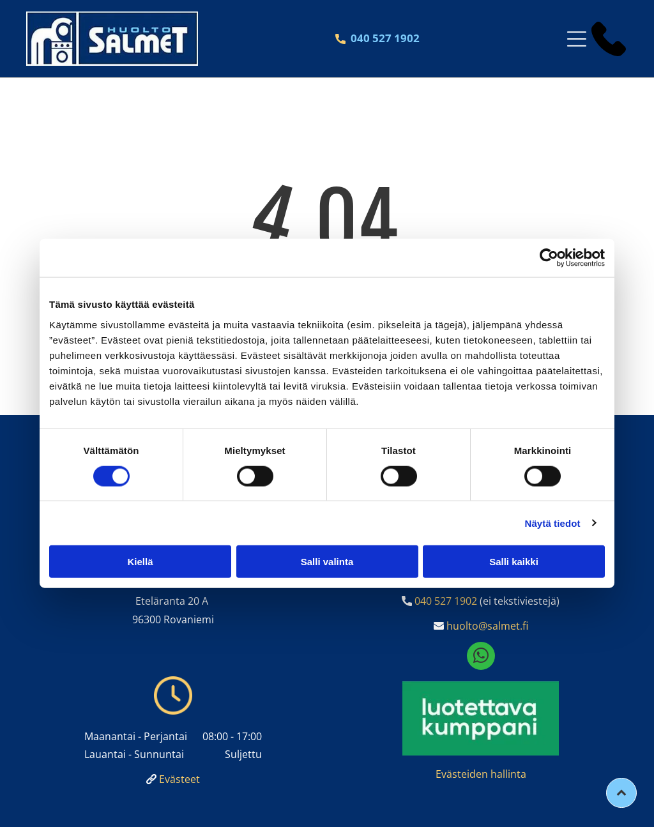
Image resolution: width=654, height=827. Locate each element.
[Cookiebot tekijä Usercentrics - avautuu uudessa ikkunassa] (549, 258)
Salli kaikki (513, 561)
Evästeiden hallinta (481, 774)
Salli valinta (327, 561)
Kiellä (140, 561)
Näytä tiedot (553, 522)
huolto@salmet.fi (487, 626)
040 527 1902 (445, 601)
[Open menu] (576, 39)
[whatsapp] (481, 657)
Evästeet (179, 779)
